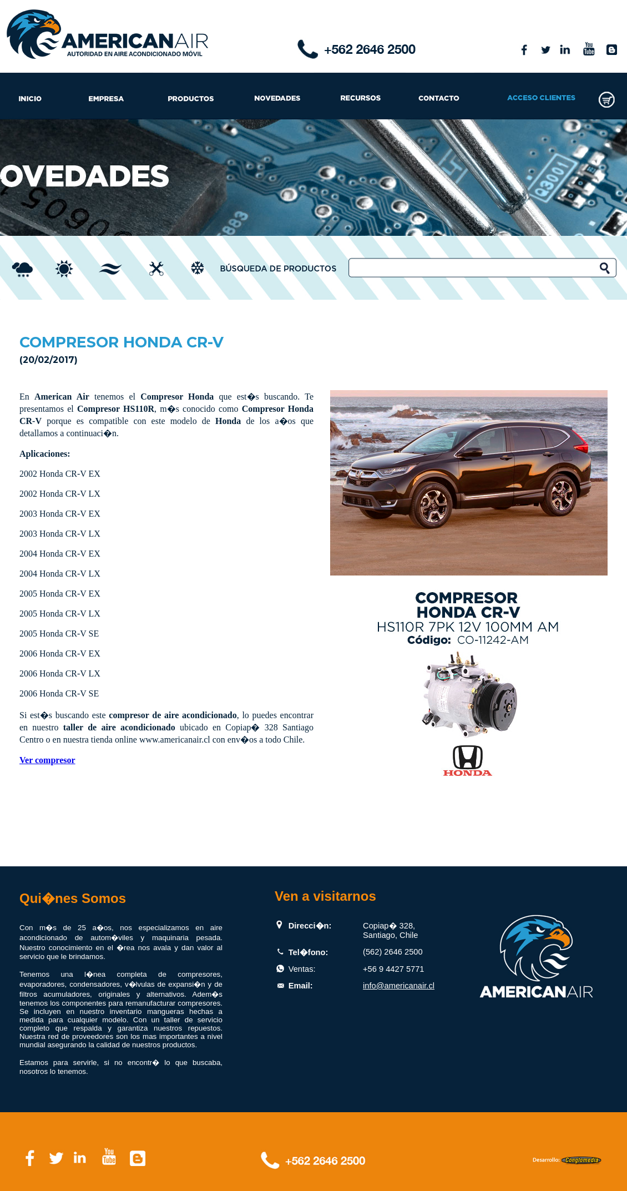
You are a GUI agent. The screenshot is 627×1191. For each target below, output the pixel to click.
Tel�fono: (308, 952)
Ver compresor (47, 760)
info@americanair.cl (398, 985)
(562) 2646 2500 (393, 951)
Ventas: (302, 969)
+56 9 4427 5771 (393, 969)
